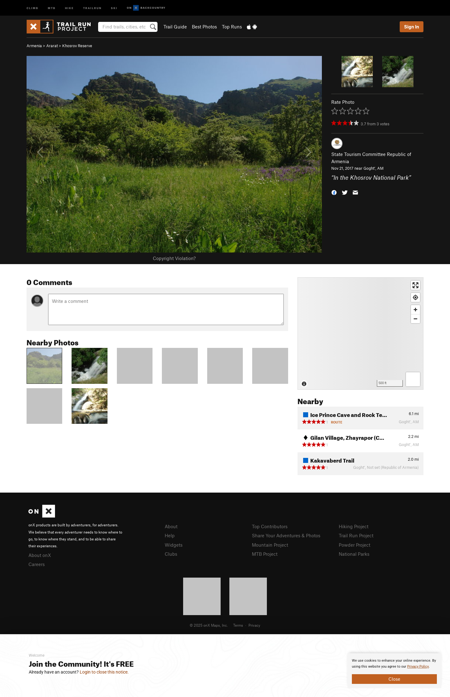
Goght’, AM (373, 168)
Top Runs (232, 26)
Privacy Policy (418, 666)
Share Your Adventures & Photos (286, 535)
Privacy (254, 625)
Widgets (173, 545)
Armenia (34, 45)
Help (170, 535)
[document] (394, 671)
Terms (238, 625)
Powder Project (354, 545)
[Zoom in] (415, 309)
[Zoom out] (415, 318)
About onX (39, 555)
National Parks (354, 554)
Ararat (52, 45)
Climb (32, 8)
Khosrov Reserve (77, 45)
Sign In (411, 26)
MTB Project (265, 554)
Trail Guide (175, 26)
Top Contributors (270, 526)
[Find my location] (415, 297)
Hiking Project (353, 526)
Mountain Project (270, 545)
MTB (52, 8)
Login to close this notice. (104, 671)
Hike (69, 8)
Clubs (171, 554)
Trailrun (92, 8)
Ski (114, 8)
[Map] (360, 333)
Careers (36, 564)
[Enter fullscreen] (415, 285)
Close (394, 679)
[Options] (413, 379)
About (171, 526)
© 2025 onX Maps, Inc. (209, 625)
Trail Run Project (356, 535)
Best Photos (204, 26)
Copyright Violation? (174, 258)
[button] (334, 192)
